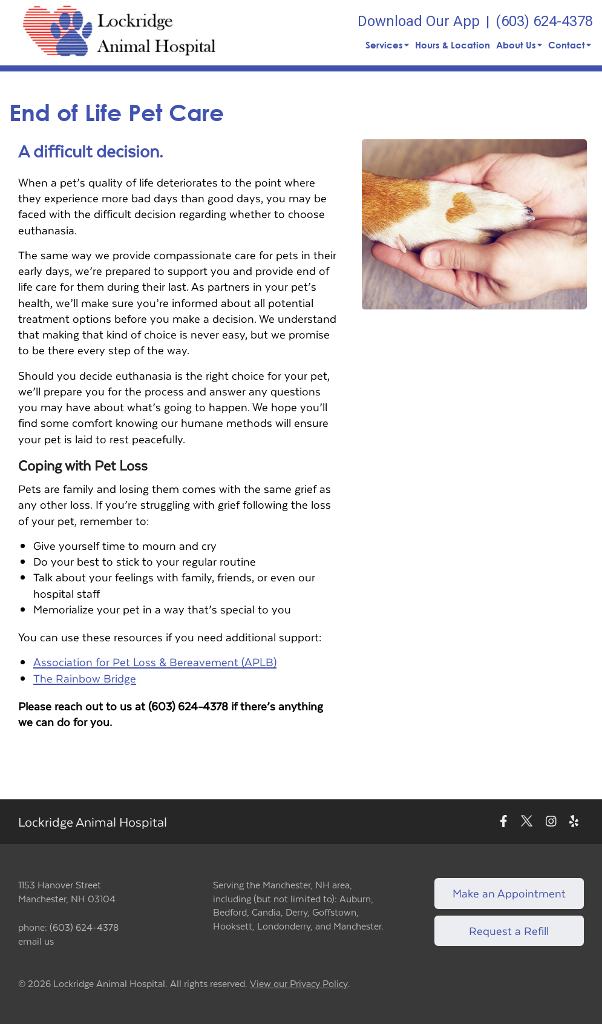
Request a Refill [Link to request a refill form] (509, 930)
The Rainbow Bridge (84, 678)
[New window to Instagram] (551, 822)
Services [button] (387, 44)
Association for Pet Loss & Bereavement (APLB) (154, 661)
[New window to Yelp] (574, 822)
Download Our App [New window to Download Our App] (419, 21)
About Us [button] (519, 44)
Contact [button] (569, 44)
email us (36, 940)
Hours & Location (452, 44)
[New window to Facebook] (503, 822)
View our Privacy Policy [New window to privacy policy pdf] (299, 984)
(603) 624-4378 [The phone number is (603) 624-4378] (544, 21)
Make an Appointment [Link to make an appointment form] (509, 893)
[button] (119, 32)
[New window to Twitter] (526, 822)
